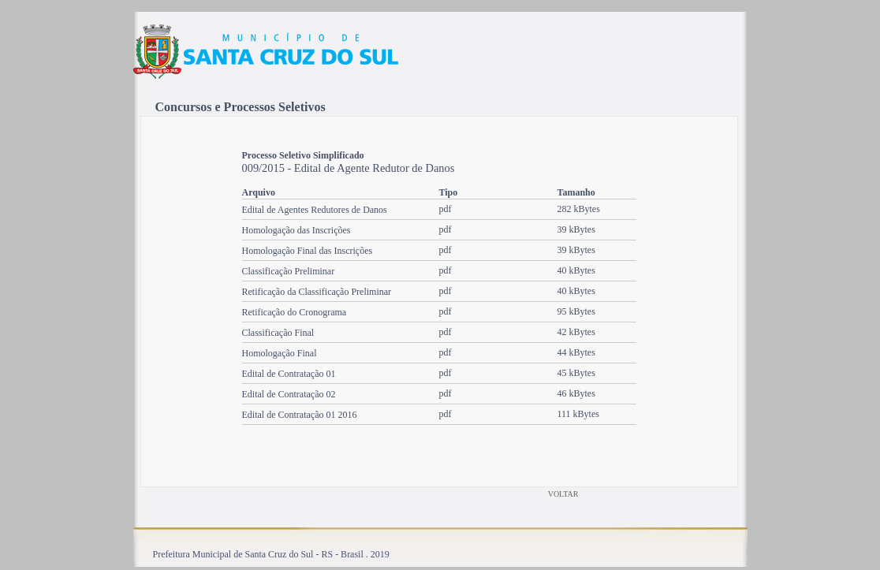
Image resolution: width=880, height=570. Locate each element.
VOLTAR (563, 494)
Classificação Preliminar (288, 271)
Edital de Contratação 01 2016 (299, 414)
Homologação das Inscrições (296, 230)
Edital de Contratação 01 (289, 373)
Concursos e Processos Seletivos (240, 107)
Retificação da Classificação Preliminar (317, 291)
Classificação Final (278, 332)
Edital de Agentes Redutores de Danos (314, 209)
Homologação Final (279, 353)
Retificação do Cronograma (294, 312)
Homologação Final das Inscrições (307, 250)
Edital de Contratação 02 (289, 394)
